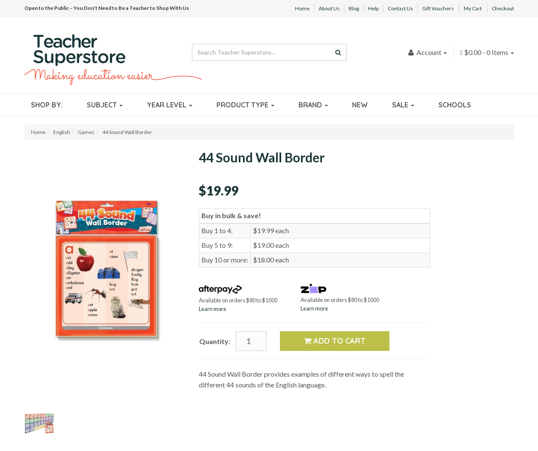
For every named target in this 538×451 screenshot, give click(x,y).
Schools (454, 105)
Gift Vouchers (438, 8)
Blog (354, 8)
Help (373, 8)
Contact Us (400, 8)
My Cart (473, 8)
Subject (105, 105)
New (360, 105)
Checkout (503, 8)
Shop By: (47, 105)
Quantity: (214, 341)
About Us (329, 8)
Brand (313, 105)
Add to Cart (334, 341)
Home (302, 8)
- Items (487, 52)
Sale (403, 105)
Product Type (245, 105)
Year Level (169, 105)
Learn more (212, 308)
